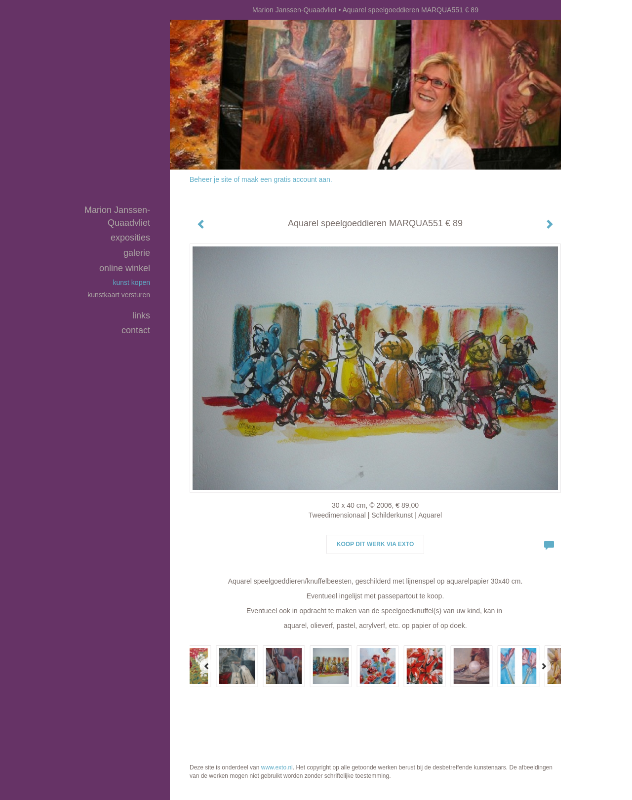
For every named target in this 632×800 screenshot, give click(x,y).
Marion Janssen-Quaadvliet (294, 10)
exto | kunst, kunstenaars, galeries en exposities (198, 10)
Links (141, 315)
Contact (135, 330)
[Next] (543, 666)
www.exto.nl (277, 767)
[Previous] (206, 666)
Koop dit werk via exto (375, 544)
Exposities (130, 238)
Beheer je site (211, 179)
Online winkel (124, 268)
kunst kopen (132, 282)
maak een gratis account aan (285, 179)
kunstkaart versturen (118, 295)
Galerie (136, 253)
